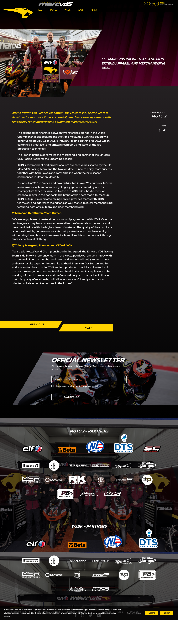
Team (40, 9)
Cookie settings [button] (134, 613)
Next (88, 328)
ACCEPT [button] (152, 613)
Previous (37, 324)
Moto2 (53, 9)
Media (94, 9)
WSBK (68, 9)
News (80, 9)
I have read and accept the (77, 386)
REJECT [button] (167, 613)
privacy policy (92, 386)
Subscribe (71, 397)
